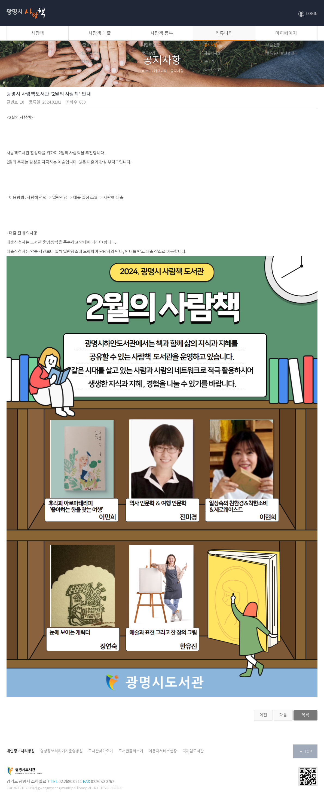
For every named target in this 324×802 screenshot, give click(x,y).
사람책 (37, 33)
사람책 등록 (161, 33)
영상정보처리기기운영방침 (61, 751)
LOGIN (311, 14)
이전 (263, 715)
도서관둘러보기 (130, 751)
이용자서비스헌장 (163, 751)
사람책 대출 (99, 33)
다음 (283, 715)
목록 (305, 715)
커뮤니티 (224, 33)
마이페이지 (286, 33)
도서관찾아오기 (100, 751)
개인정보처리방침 (21, 751)
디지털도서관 (193, 751)
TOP (308, 752)
